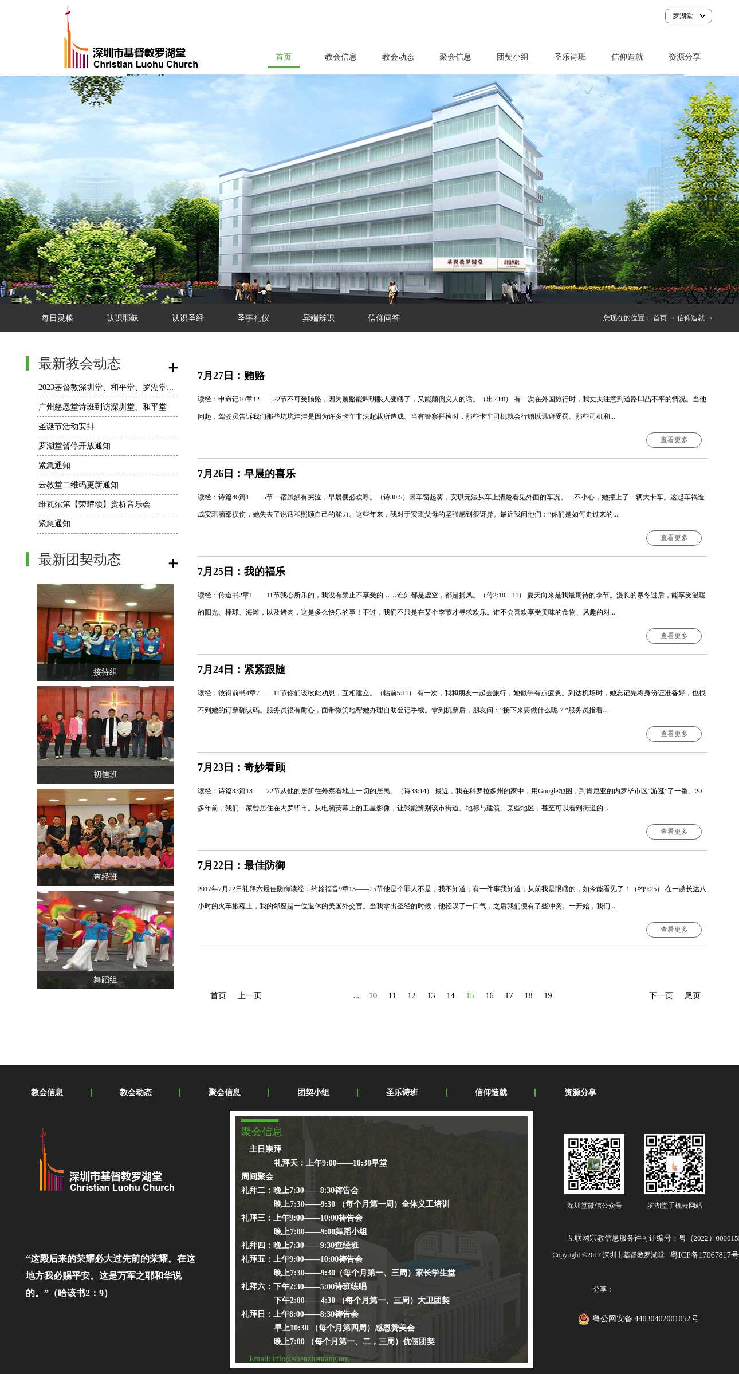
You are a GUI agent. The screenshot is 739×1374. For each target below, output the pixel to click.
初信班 (105, 774)
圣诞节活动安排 (66, 426)
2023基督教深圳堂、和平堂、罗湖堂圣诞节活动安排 (130, 387)
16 (489, 995)
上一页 (250, 995)
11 (392, 995)
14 (450, 995)
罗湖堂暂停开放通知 (74, 446)
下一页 (661, 995)
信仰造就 (691, 318)
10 (373, 995)
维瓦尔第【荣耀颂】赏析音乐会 (94, 504)
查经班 (105, 877)
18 (528, 995)
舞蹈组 (105, 979)
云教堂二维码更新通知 (78, 485)
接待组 (105, 672)
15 (470, 995)
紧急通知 (54, 465)
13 (431, 995)
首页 (284, 57)
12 (411, 995)
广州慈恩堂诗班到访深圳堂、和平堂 (102, 407)
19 (548, 995)
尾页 (693, 995)
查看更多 (674, 440)
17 (509, 995)
